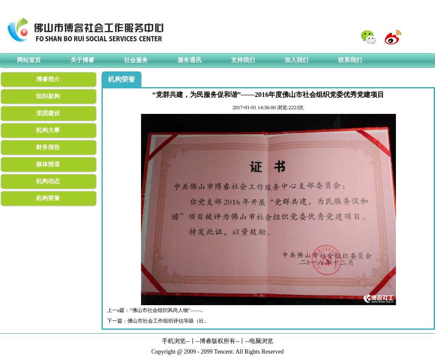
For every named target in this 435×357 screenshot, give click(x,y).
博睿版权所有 (217, 341)
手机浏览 (174, 341)
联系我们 (350, 60)
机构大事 (48, 130)
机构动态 (48, 181)
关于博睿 (82, 60)
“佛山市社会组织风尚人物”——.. (166, 310)
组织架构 (48, 96)
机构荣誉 (48, 198)
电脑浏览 (261, 341)
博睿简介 (48, 79)
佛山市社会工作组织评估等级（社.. (166, 321)
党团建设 (48, 113)
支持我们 (243, 60)
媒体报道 (48, 164)
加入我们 (296, 60)
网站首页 (29, 60)
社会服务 (136, 60)
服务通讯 (189, 60)
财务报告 (48, 147)
